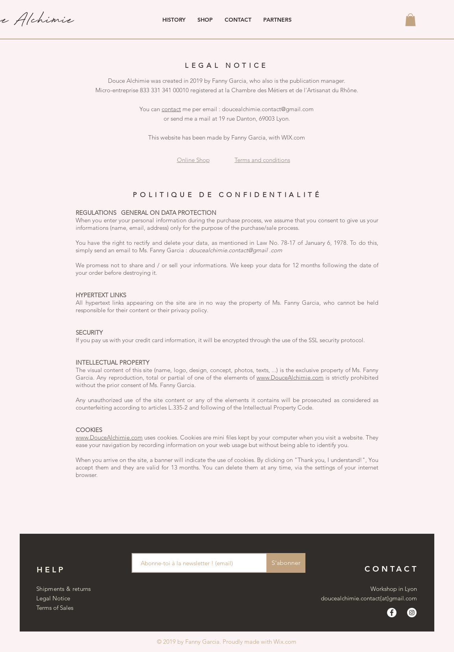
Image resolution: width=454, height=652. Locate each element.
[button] (410, 19)
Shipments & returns (63, 588)
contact (171, 109)
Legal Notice (53, 598)
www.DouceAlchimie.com (290, 377)
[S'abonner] (285, 563)
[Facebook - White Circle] (391, 612)
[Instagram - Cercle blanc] (412, 612)
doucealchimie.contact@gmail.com (268, 109)
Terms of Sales (54, 607)
